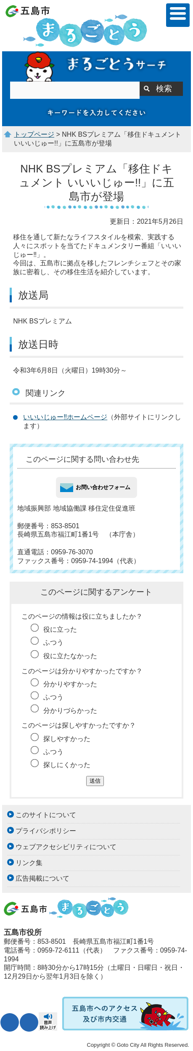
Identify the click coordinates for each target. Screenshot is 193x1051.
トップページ (34, 134)
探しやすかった (66, 738)
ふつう (53, 642)
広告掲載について (42, 878)
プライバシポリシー (46, 830)
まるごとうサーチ (96, 66)
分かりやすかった (70, 684)
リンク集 (29, 862)
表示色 (29, 1022)
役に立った (60, 629)
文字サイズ (9, 1022)
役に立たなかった (70, 655)
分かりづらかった (70, 710)
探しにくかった (66, 764)
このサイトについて (46, 814)
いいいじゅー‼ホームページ (65, 417)
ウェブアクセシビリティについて (66, 846)
